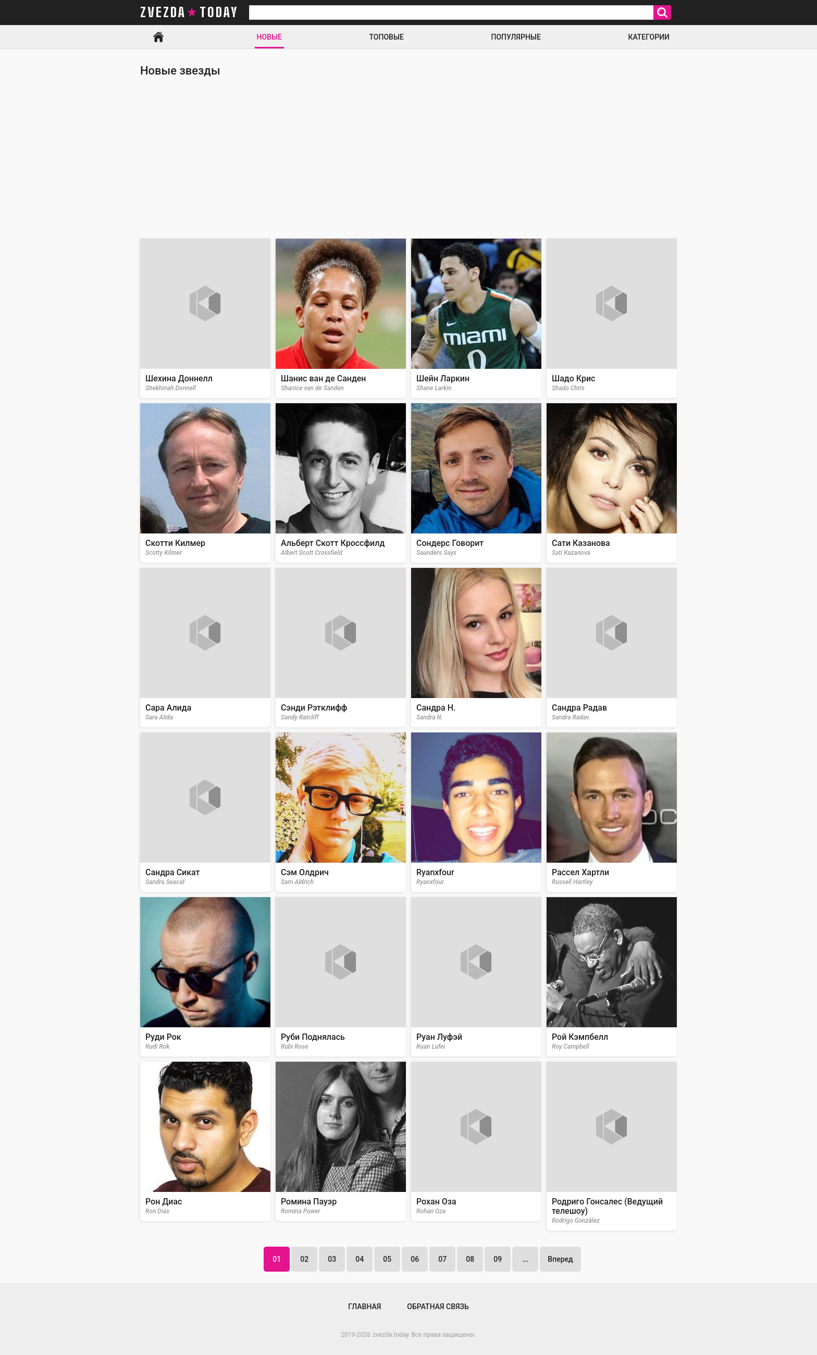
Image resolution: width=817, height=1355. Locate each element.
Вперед (560, 1259)
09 (497, 1259)
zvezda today (189, 12)
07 (442, 1259)
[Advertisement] (408, 158)
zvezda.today (391, 1334)
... (525, 1259)
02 (304, 1259)
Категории (649, 37)
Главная (158, 37)
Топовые (386, 37)
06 (415, 1259)
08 (470, 1259)
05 (387, 1259)
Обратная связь (437, 1306)
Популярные (515, 37)
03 (332, 1259)
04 (359, 1259)
